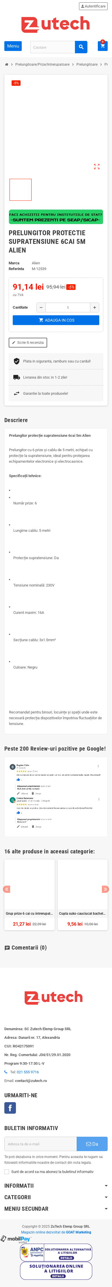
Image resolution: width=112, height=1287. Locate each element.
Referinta (16, 269)
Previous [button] (6, 889)
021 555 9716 (28, 1072)
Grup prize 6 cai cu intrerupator (29, 914)
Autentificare (93, 6)
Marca (14, 263)
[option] (29, 895)
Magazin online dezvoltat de (56, 1232)
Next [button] (105, 889)
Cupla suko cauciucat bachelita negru (83, 914)
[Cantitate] (67, 307)
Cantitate (20, 307)
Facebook (10, 1108)
